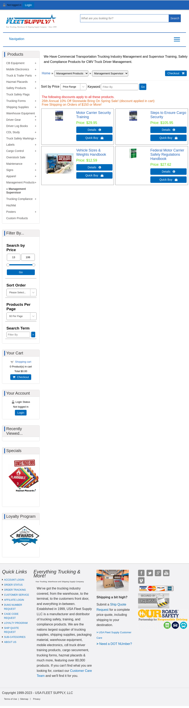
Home (46, 73)
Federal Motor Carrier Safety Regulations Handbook (167, 154)
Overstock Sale (15, 157)
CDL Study (13, 132)
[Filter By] (119, 87)
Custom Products (17, 218)
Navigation (16, 39)
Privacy (36, 699)
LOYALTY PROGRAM (16, 623)
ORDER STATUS (13, 584)
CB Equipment (15, 63)
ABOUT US (10, 642)
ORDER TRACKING (15, 589)
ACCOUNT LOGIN (14, 579)
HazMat (11, 205)
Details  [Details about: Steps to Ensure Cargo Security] (168, 129)
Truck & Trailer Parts (19, 75)
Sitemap (24, 699)
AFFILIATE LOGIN (14, 600)
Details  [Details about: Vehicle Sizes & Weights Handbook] (94, 167)
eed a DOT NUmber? (117, 644)
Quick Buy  (94, 137)
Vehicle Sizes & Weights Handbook (91, 152)
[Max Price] (28, 257)
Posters (11, 211)
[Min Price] (13, 257)
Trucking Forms (16, 100)
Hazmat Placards (17, 81)
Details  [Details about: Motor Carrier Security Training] (94, 129)
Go (143, 86)
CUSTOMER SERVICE (16, 594)
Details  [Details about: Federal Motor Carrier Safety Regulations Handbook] (168, 171)
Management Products (20, 182)
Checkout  (175, 73)
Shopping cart (23, 361)
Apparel (11, 176)
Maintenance (14, 163)
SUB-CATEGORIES (14, 637)
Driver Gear (13, 119)
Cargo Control (15, 150)
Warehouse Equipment (20, 113)
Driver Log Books (17, 126)
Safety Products (16, 88)
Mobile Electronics (17, 69)
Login (28, 5)
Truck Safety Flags (18, 94)
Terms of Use (10, 699)
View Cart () (173, 7)
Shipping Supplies (17, 107)
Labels (10, 144)
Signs (9, 170)
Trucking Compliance (19, 199)
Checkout (21, 377)
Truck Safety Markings (20, 138)
